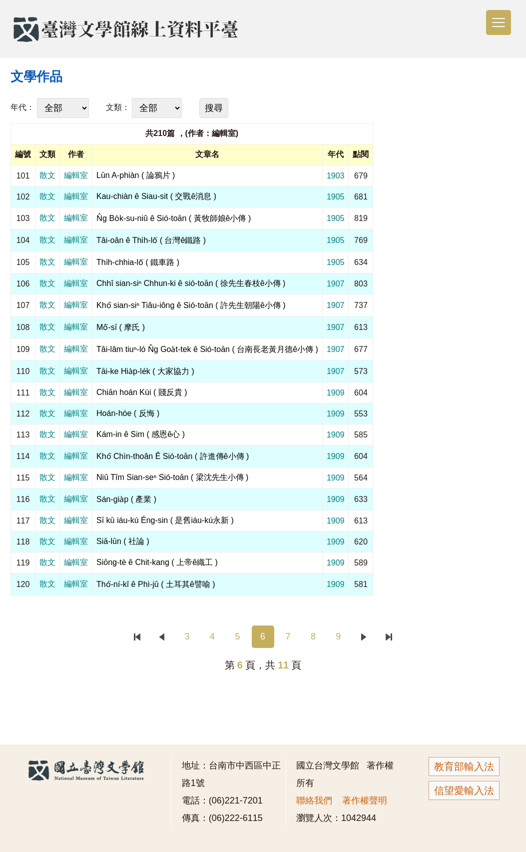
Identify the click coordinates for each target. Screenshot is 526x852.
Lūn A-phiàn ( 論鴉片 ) (135, 175)
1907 (336, 284)
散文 (47, 175)
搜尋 (214, 108)
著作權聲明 (364, 801)
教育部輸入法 (464, 766)
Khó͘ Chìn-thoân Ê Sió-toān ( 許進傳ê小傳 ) (172, 456)
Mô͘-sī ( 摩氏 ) (120, 327)
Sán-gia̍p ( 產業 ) (126, 499)
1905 (336, 196)
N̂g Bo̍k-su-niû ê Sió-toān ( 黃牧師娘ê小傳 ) (173, 218)
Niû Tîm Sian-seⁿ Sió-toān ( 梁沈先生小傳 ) (172, 477)
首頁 (136, 637)
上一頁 (162, 637)
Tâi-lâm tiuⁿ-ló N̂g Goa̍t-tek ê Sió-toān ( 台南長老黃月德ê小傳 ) (207, 349)
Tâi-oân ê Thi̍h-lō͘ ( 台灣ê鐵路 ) (151, 240)
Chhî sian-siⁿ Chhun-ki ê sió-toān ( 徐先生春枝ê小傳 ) (190, 283)
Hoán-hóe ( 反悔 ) (127, 413)
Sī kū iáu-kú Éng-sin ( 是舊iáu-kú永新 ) (165, 520)
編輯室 (76, 175)
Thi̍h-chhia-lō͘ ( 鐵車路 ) (137, 262)
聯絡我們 (314, 801)
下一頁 (363, 637)
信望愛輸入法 (464, 790)
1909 (336, 392)
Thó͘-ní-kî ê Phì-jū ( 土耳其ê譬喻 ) (155, 584)
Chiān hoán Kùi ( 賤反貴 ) (141, 392)
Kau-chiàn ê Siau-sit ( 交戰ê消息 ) (156, 196)
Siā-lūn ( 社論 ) (122, 541)
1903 (336, 176)
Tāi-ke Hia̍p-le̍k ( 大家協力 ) (145, 371)
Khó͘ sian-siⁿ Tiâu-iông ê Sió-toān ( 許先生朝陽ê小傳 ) (191, 305)
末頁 (389, 637)
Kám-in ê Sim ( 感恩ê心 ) (140, 434)
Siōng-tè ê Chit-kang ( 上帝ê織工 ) (157, 562)
